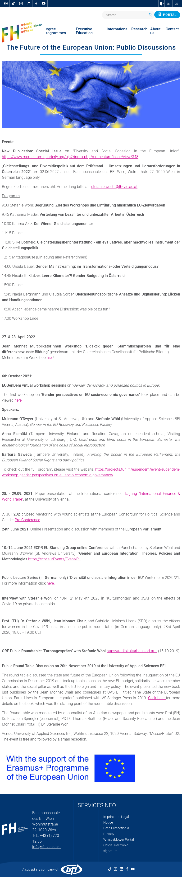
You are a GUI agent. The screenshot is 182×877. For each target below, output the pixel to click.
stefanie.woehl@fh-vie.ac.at (114, 186)
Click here (157, 698)
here (18, 400)
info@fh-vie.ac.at (46, 847)
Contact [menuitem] (172, 29)
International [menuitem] (117, 29)
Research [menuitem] (139, 29)
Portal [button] (167, 14)
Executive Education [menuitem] (84, 31)
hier (50, 357)
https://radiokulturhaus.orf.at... (132, 651)
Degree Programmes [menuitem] (55, 31)
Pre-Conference (27, 520)
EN (168, 3)
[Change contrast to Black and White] (162, 3)
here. (51, 583)
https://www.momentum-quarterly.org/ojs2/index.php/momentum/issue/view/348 (70, 157)
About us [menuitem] (155, 31)
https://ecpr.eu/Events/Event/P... (54, 559)
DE (176, 3)
